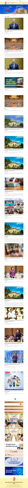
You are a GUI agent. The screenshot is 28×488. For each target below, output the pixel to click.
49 (5, 400)
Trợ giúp (21, 0)
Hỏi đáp (9, 454)
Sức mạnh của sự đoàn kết (8, 70)
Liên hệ (19, 0)
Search (20, 404)
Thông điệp (17, 0)
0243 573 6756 (10, 455)
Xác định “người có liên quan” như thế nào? (11, 88)
